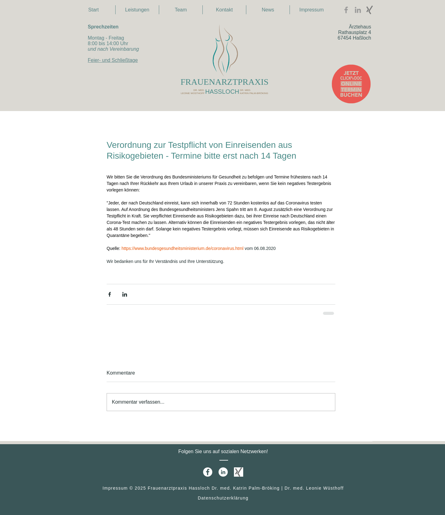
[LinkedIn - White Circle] (223, 472)
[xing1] (238, 472)
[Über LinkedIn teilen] (125, 294)
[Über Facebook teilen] (109, 294)
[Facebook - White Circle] (207, 472)
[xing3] (369, 10)
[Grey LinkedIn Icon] (358, 10)
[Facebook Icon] (346, 10)
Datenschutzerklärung (223, 498)
